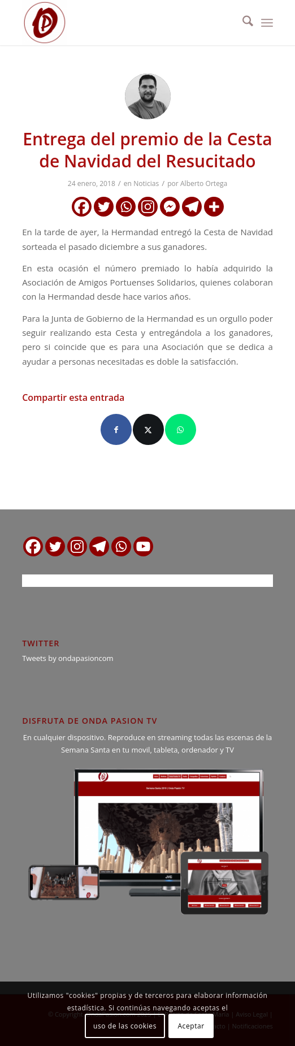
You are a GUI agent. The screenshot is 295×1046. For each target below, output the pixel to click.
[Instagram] (148, 207)
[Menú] (267, 22)
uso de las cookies (125, 1026)
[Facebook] (82, 207)
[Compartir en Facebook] (116, 429)
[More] (214, 207)
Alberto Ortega (203, 183)
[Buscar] (242, 22)
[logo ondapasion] (122, 22)
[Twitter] (104, 207)
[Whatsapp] (126, 207)
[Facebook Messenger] (170, 207)
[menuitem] (242, 22)
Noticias (146, 183)
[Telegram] (192, 207)
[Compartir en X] (148, 429)
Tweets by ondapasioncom (67, 658)
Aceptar (190, 1026)
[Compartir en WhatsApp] (180, 429)
